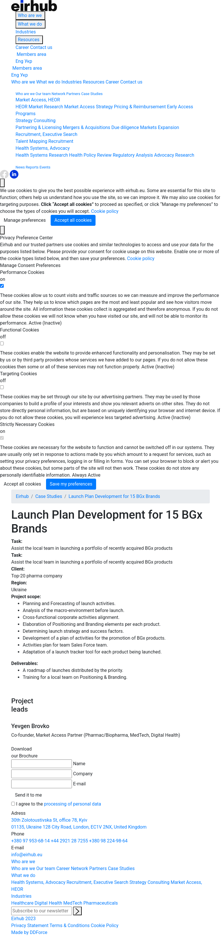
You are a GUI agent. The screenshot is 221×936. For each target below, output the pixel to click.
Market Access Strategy (88, 106)
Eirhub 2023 (23, 918)
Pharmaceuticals (100, 903)
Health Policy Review (90, 155)
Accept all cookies (73, 220)
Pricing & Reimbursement (140, 106)
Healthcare (22, 903)
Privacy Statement (29, 925)
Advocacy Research (174, 155)
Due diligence (125, 127)
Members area (31, 54)
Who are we (30, 15)
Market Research (45, 106)
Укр (28, 61)
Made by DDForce (29, 932)
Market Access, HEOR (38, 100)
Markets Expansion (159, 127)
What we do (30, 24)
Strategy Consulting (36, 120)
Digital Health (48, 903)
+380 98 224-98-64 (108, 841)
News (20, 167)
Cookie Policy (105, 925)
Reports (32, 167)
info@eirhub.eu (26, 854)
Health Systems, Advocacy (43, 148)
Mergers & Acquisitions (86, 127)
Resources (28, 39)
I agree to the (58, 804)
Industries (26, 32)
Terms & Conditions (69, 925)
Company (83, 773)
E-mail (79, 784)
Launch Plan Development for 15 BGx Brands (114, 496)
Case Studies (91, 94)
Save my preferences (71, 484)
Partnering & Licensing (39, 127)
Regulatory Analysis (133, 155)
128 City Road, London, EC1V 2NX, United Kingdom (95, 827)
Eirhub (22, 496)
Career (22, 47)
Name (79, 763)
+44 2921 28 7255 (69, 841)
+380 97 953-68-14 (30, 841)
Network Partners (66, 94)
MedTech (72, 903)
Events (44, 167)
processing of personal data (72, 804)
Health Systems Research (42, 155)
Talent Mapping (31, 141)
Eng (19, 61)
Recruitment (60, 141)
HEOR (21, 106)
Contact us (41, 47)
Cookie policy (105, 211)
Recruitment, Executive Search (46, 134)
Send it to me (28, 795)
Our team (43, 94)
